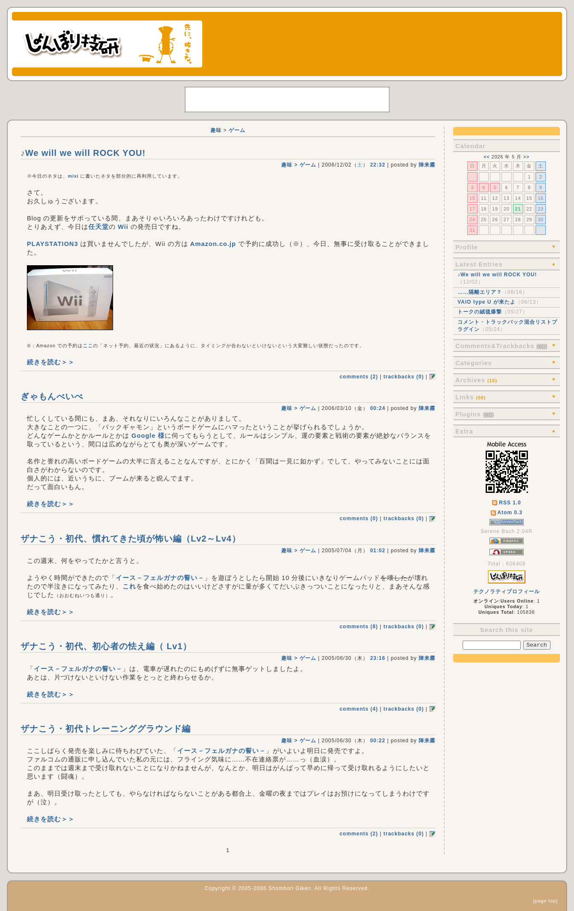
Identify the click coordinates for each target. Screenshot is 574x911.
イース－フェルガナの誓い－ (160, 577)
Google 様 (148, 435)
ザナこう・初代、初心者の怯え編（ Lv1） (106, 646)
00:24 (377, 408)
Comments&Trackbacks (501, 346)
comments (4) (359, 709)
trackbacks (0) (403, 377)
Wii (123, 226)
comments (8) (359, 627)
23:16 (377, 658)
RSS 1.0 (506, 503)
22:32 (377, 165)
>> (526, 156)
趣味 (215, 130)
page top (545, 900)
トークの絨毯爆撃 (479, 312)
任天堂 (98, 226)
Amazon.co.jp (213, 243)
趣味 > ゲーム (298, 165)
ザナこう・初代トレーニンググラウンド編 (105, 728)
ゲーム (237, 130)
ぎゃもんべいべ (51, 396)
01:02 (377, 551)
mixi (73, 176)
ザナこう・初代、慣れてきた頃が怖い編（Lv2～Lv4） (130, 538)
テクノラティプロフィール (506, 592)
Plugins (474, 414)
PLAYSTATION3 (52, 243)
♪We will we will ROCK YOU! (497, 275)
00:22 (377, 741)
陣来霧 (427, 165)
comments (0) (359, 518)
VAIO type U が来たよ (486, 302)
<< (487, 156)
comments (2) (359, 377)
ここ (88, 345)
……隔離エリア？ (479, 292)
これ (129, 586)
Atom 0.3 (507, 513)
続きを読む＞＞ (51, 362)
